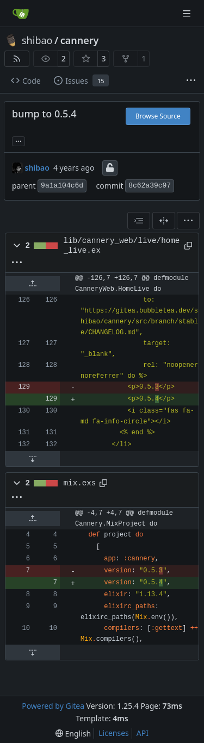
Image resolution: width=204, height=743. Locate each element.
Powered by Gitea (53, 706)
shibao (37, 40)
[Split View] (163, 220)
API (143, 733)
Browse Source (158, 116)
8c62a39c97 (149, 186)
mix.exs (80, 483)
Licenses (113, 733)
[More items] (191, 81)
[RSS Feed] (16, 59)
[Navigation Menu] (188, 13)
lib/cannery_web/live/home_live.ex (122, 245)
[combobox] (138, 220)
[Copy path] (187, 245)
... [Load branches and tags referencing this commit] (18, 140)
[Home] (20, 13)
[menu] (188, 220)
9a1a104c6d (62, 186)
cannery (79, 40)
